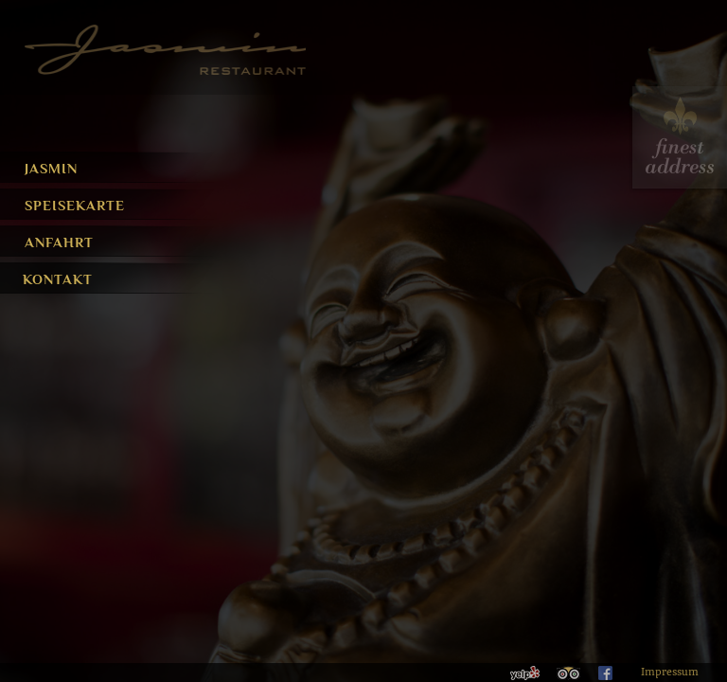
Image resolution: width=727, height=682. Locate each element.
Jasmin (51, 168)
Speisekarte (75, 205)
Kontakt (52, 279)
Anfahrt (58, 242)
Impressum (670, 672)
